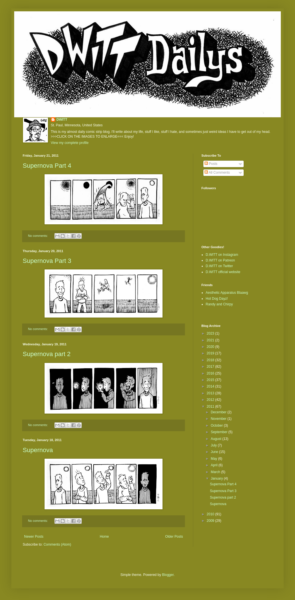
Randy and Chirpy (219, 304)
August (216, 439)
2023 (211, 333)
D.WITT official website (223, 272)
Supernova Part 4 (47, 165)
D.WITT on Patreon (220, 260)
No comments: (38, 235)
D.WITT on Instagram (222, 255)
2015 (211, 380)
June (215, 452)
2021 (211, 340)
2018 (211, 360)
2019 (211, 353)
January (217, 478)
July (214, 445)
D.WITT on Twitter (219, 266)
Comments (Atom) (57, 544)
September (219, 432)
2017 (211, 367)
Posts (211, 164)
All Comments (217, 173)
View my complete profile (69, 143)
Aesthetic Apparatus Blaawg (227, 293)
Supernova (38, 450)
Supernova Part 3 (47, 260)
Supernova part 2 (47, 354)
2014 (211, 386)
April (214, 465)
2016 (211, 373)
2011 (211, 406)
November (219, 419)
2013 (211, 393)
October (217, 425)
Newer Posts (33, 537)
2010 (211, 514)
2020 (211, 347)
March (216, 472)
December (219, 412)
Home (104, 537)
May (214, 459)
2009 (211, 521)
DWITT (61, 120)
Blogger (168, 575)
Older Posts (174, 537)
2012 (211, 400)
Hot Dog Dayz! (217, 299)
